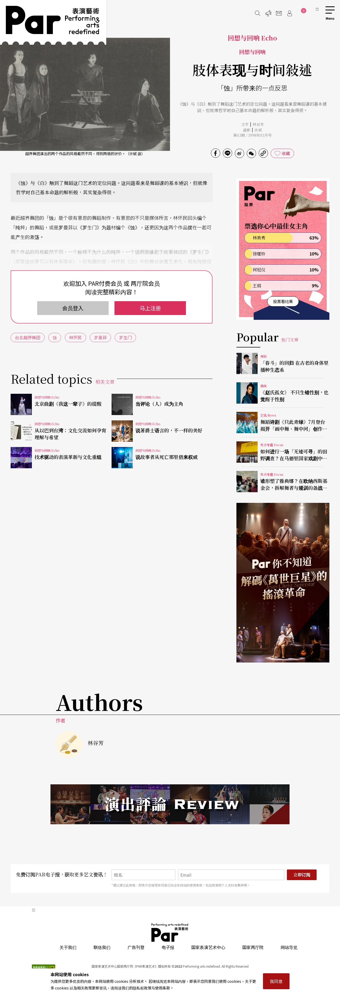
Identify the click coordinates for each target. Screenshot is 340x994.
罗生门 (125, 337)
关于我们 (68, 947)
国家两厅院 (253, 947)
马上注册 (150, 308)
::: (317, 8)
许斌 (258, 129)
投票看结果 (283, 301)
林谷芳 (258, 124)
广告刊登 (136, 947)
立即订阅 (301, 875)
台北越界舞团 (27, 337)
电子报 (168, 947)
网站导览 (289, 947)
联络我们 (102, 947)
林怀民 (75, 337)
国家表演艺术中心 (208, 947)
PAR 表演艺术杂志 (170, 932)
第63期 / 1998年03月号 (252, 135)
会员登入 (72, 308)
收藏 (286, 153)
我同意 (276, 981)
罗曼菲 (100, 337)
